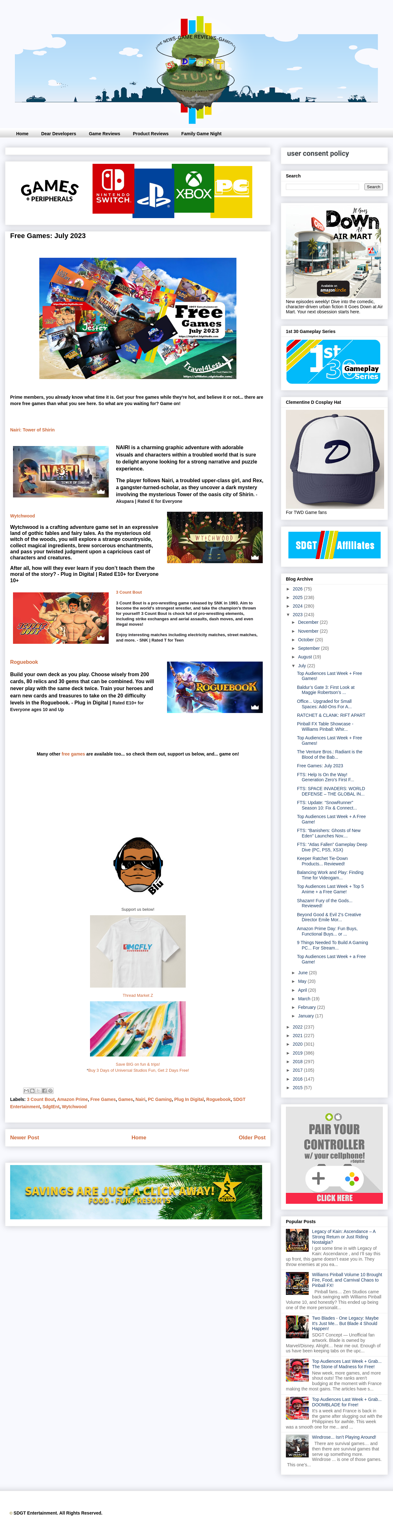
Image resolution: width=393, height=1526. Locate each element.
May (302, 981)
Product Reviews (151, 133)
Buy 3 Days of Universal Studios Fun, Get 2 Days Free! (138, 1070)
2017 (298, 1070)
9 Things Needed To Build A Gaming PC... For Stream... (332, 945)
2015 (298, 1087)
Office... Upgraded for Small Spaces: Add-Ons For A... (324, 704)
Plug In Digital (189, 1099)
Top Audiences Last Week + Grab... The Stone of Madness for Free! (347, 1364)
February (307, 1007)
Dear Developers (58, 133)
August (305, 656)
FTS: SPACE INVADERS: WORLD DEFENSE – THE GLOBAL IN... (331, 791)
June (303, 972)
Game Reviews (104, 133)
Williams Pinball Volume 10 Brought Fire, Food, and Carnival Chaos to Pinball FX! (347, 1280)
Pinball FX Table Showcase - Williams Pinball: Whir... (325, 726)
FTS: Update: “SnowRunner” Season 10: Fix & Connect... (327, 805)
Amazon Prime (72, 1099)
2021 (298, 1035)
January (306, 1015)
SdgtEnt (51, 1106)
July (302, 665)
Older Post (252, 1138)
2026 (298, 588)
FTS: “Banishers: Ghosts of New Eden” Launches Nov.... (329, 833)
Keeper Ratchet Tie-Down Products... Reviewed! (322, 861)
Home (22, 133)
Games (125, 1099)
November (308, 631)
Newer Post (24, 1138)
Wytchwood (22, 515)
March (305, 998)
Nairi (140, 1099)
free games (73, 753)
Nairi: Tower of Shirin (32, 429)
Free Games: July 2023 (320, 765)
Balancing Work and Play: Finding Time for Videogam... (330, 875)
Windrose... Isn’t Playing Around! (344, 1437)
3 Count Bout (129, 592)
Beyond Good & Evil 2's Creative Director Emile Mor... (329, 917)
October (306, 639)
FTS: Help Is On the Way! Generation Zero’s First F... (325, 777)
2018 (298, 1061)
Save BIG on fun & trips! (138, 1064)
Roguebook (24, 662)
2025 (298, 597)
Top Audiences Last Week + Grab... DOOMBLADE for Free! (347, 1402)
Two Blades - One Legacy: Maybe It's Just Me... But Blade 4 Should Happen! (345, 1323)
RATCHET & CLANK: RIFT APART (331, 715)
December (308, 622)
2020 (298, 1044)
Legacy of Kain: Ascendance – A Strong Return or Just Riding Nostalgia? (344, 1237)
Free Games (103, 1099)
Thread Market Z (138, 995)
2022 (298, 1027)
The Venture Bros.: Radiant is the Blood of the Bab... (329, 754)
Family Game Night (201, 133)
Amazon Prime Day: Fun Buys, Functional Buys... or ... (327, 931)
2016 (298, 1079)
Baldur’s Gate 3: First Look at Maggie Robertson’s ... (326, 690)
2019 (298, 1053)
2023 (298, 614)
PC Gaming (159, 1099)
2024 (298, 606)
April (303, 990)
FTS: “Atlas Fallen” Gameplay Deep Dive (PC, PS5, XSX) (332, 847)
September (309, 648)
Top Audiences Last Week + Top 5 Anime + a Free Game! (330, 889)
